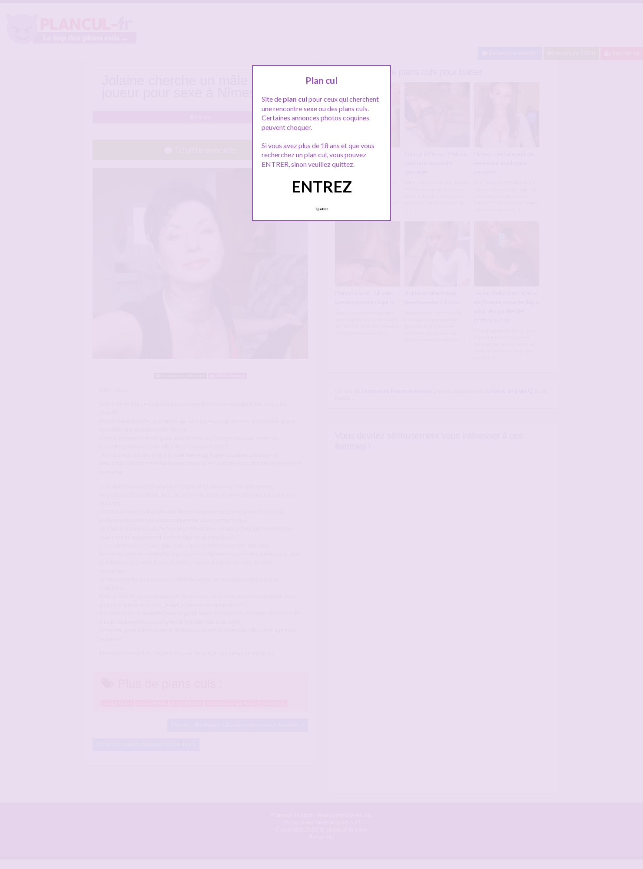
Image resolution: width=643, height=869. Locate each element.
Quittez (321, 209)
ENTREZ (322, 186)
